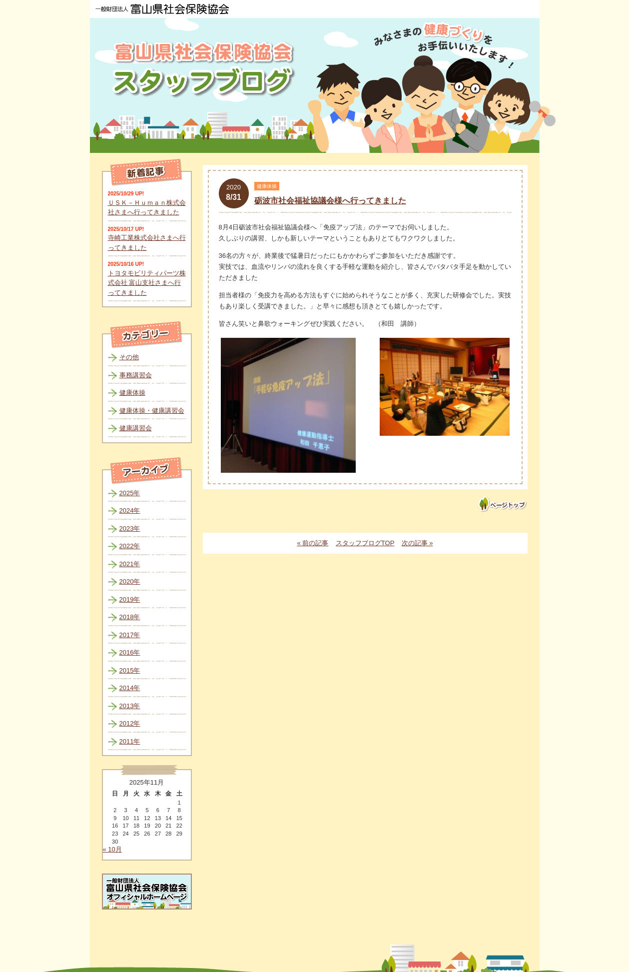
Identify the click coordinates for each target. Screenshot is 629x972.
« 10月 (112, 849)
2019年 (129, 599)
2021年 (129, 564)
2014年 (129, 688)
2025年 (129, 493)
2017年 (129, 635)
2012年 (129, 723)
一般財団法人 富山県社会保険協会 (162, 8)
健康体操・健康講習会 (151, 410)
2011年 (129, 741)
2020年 (129, 581)
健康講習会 (135, 428)
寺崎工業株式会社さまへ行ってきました (147, 242)
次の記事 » (417, 543)
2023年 (129, 528)
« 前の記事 (313, 543)
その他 (129, 357)
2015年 (129, 670)
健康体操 (132, 392)
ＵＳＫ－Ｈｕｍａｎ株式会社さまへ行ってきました (147, 207)
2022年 (129, 546)
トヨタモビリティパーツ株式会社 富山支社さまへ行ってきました (147, 282)
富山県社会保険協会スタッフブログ (205, 69)
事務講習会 (135, 375)
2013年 (129, 706)
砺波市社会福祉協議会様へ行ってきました (330, 200)
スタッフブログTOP (365, 543)
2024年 (129, 510)
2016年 (129, 652)
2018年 (129, 617)
